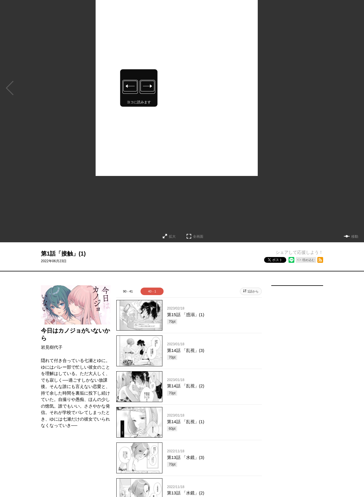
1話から (253, 291)
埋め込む (308, 260)
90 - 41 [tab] (128, 291)
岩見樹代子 (51, 347)
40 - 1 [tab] (152, 291)
